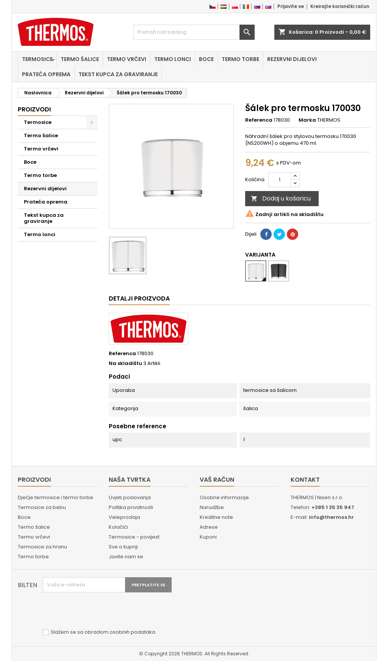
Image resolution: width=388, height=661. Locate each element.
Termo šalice (80, 59)
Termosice (37, 59)
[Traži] (194, 32)
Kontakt (305, 479)
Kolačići (118, 527)
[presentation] (100, 611)
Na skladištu (125, 363)
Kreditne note (216, 517)
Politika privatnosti (131, 507)
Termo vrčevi (126, 59)
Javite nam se (126, 556)
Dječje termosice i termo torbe (55, 497)
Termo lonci (172, 59)
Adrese (209, 527)
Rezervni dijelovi (292, 59)
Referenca (258, 120)
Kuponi (208, 536)
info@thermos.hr (331, 517)
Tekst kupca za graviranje (118, 74)
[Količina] (279, 179)
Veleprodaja (124, 517)
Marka (307, 120)
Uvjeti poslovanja (130, 497)
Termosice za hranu (42, 546)
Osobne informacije (224, 497)
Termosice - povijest (134, 536)
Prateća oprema (46, 74)
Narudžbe (212, 507)
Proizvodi (34, 109)
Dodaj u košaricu (281, 198)
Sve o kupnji (123, 546)
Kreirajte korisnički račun (339, 6)
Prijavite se (290, 6)
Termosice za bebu (42, 507)
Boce (206, 59)
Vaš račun (217, 479)
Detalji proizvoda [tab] (139, 298)
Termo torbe (240, 59)
